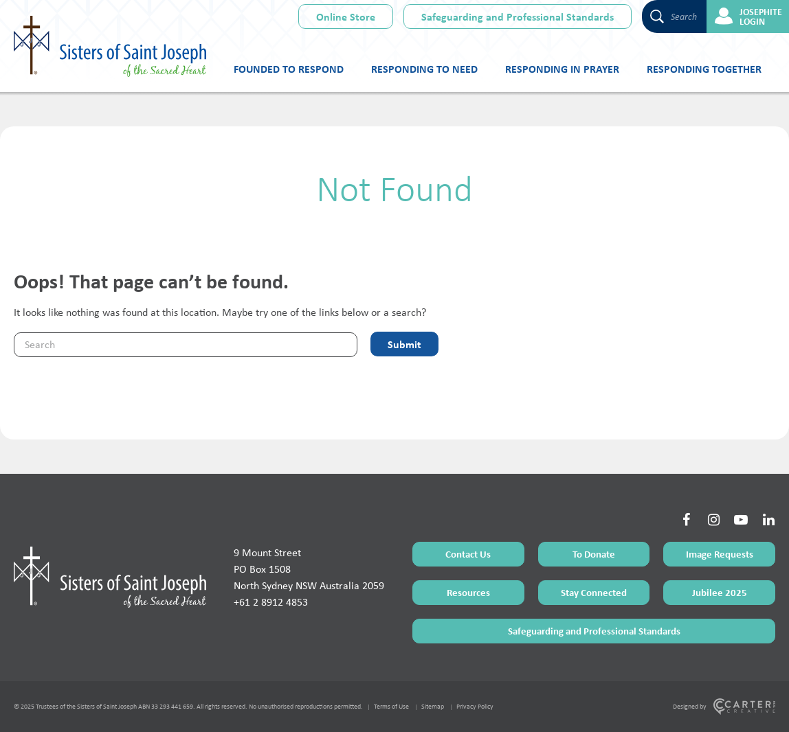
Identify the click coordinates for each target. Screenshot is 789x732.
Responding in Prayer (562, 68)
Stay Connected (594, 592)
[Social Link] (686, 520)
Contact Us (468, 554)
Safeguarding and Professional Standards (517, 16)
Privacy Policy (474, 706)
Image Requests (719, 554)
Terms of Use (391, 706)
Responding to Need (424, 68)
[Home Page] (110, 577)
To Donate (594, 554)
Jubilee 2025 (719, 592)
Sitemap (432, 706)
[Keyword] (185, 344)
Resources (468, 592)
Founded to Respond (289, 68)
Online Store (345, 16)
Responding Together (704, 68)
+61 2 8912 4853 (271, 602)
